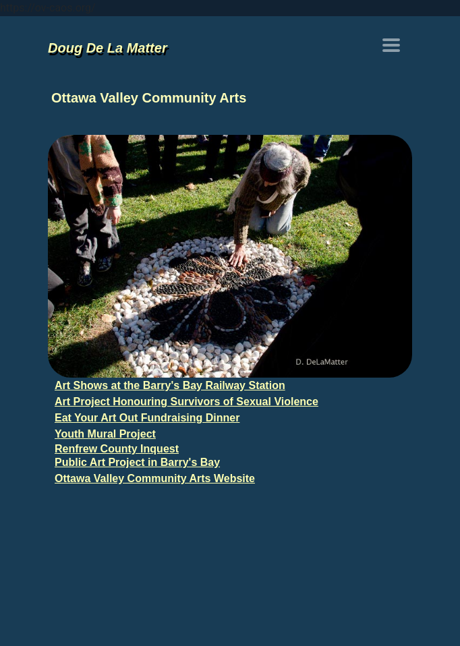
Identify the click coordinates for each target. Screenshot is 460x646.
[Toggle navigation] (391, 45)
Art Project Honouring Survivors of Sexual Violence (186, 401)
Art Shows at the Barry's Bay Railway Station (170, 385)
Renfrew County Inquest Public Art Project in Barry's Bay (137, 455)
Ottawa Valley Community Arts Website (155, 478)
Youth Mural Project (105, 434)
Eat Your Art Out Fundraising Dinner (147, 417)
